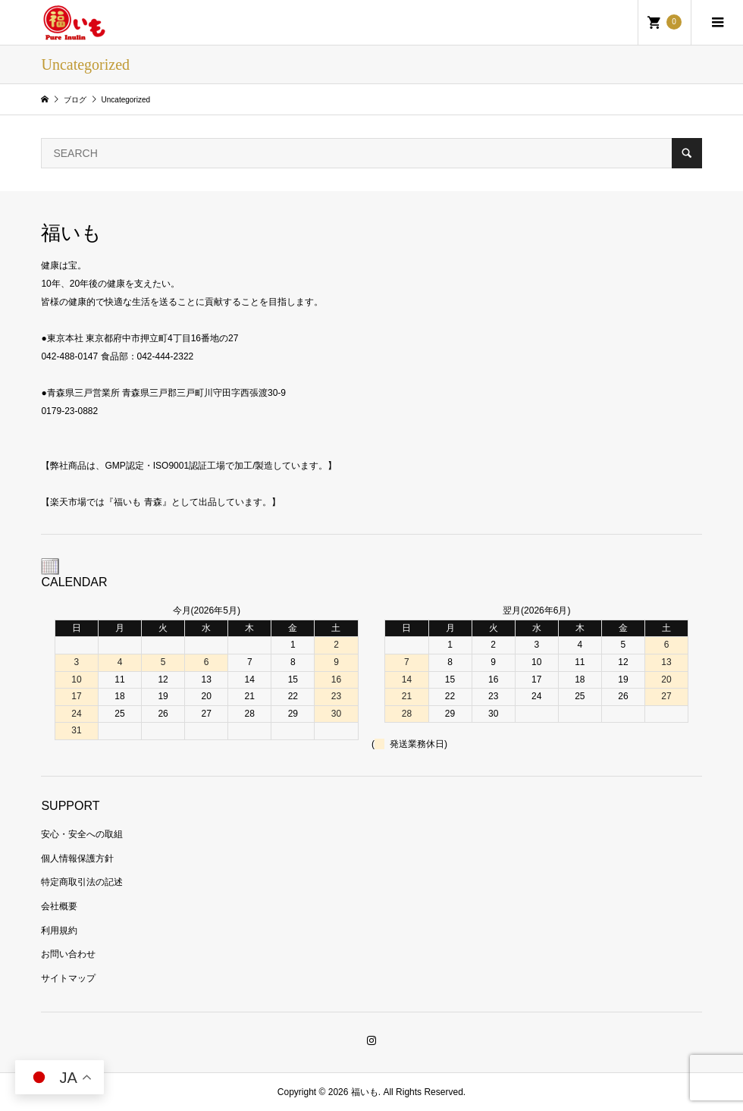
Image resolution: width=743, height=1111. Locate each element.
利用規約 (59, 930)
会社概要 (59, 906)
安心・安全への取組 (82, 834)
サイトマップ (68, 978)
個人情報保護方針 (77, 858)
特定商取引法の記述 (82, 882)
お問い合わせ (68, 954)
